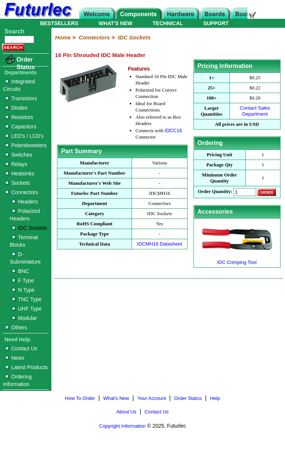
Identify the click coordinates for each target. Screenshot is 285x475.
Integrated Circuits (19, 85)
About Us (126, 412)
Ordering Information (17, 380)
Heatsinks (19, 173)
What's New (116, 398)
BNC (20, 271)
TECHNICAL (168, 23)
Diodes (16, 108)
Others (16, 327)
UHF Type (27, 309)
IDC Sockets (29, 228)
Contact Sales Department (255, 111)
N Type (23, 290)
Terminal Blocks (24, 241)
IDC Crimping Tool (237, 259)
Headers (25, 202)
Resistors (19, 117)
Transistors (21, 98)
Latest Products (26, 367)
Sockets (17, 183)
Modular (24, 318)
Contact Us (21, 348)
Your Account (151, 398)
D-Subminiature (25, 258)
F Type (23, 280)
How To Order (80, 398)
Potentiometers (25, 145)
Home (63, 37)
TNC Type (27, 299)
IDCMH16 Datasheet (159, 244)
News (14, 358)
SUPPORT (216, 23)
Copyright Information (122, 426)
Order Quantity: (215, 192)
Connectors (21, 192)
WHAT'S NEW (115, 23)
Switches (18, 155)
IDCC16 (173, 130)
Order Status (25, 63)
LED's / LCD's (24, 136)
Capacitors (20, 127)
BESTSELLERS (59, 23)
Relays (16, 164)
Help (215, 398)
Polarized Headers (25, 215)
